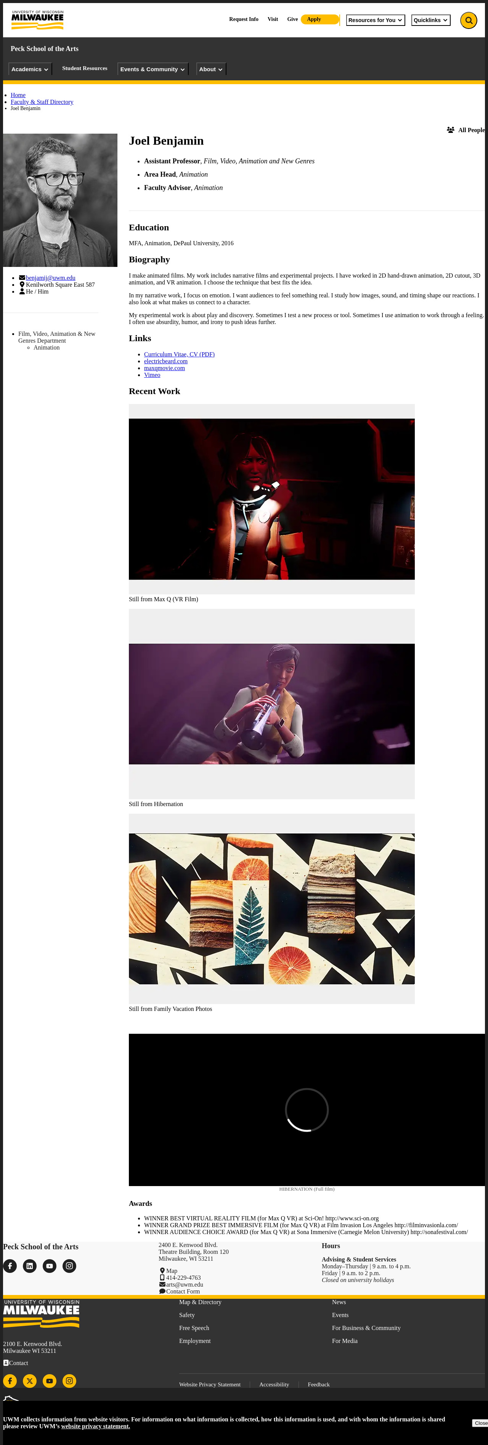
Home (18, 95)
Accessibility (274, 1384)
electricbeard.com (166, 361)
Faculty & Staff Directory (42, 102)
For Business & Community (366, 1328)
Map (171, 1271)
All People (466, 130)
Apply (314, 19)
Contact (18, 1363)
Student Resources (84, 68)
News (339, 1302)
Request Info (243, 19)
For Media (345, 1341)
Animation (46, 347)
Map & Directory (200, 1302)
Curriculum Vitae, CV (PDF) (179, 354)
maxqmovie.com (164, 368)
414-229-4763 (183, 1277)
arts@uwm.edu (184, 1284)
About (211, 69)
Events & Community (153, 69)
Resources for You (375, 20)
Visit (273, 19)
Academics (30, 69)
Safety (187, 1315)
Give (292, 19)
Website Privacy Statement (210, 1384)
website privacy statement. (95, 1426)
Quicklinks (431, 20)
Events (340, 1315)
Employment (195, 1341)
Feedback (319, 1384)
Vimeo (152, 375)
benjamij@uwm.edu (50, 278)
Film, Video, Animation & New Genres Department (56, 337)
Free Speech (194, 1328)
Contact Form (183, 1291)
